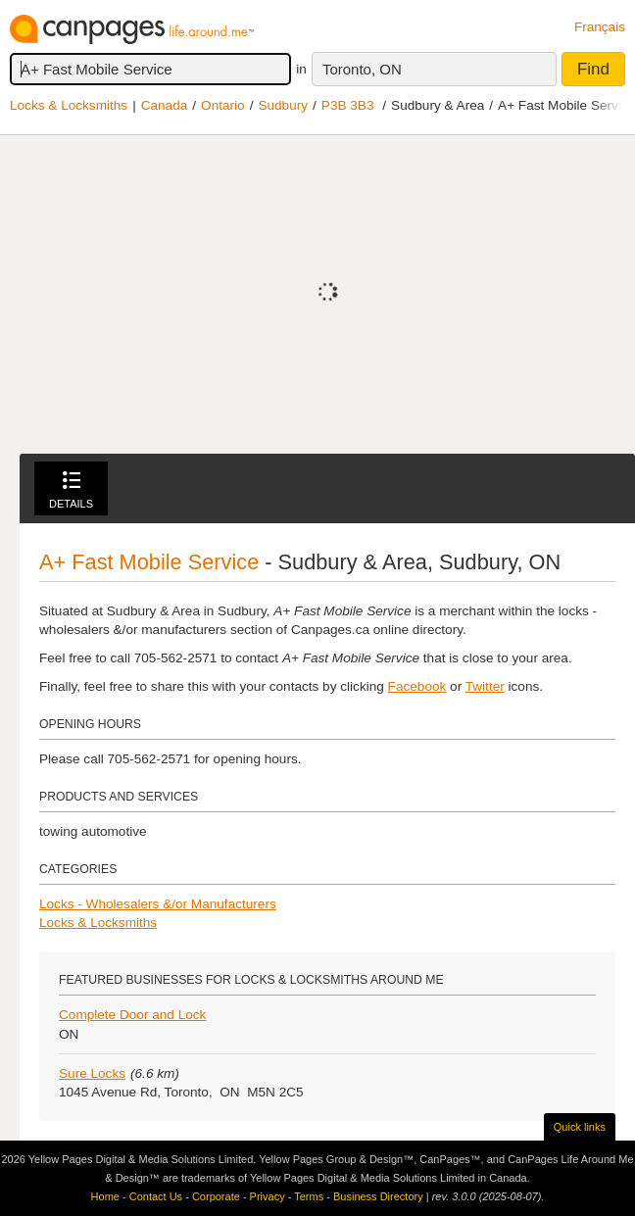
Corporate (216, 1196)
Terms (308, 1196)
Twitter (485, 686)
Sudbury (283, 105)
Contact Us (155, 1196)
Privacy (267, 1196)
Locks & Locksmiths (68, 105)
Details (71, 490)
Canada (164, 105)
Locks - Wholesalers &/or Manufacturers (157, 904)
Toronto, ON (362, 69)
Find (593, 69)
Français (599, 27)
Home (105, 1196)
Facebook (417, 686)
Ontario (223, 105)
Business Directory (378, 1196)
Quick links (580, 1127)
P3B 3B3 (347, 105)
